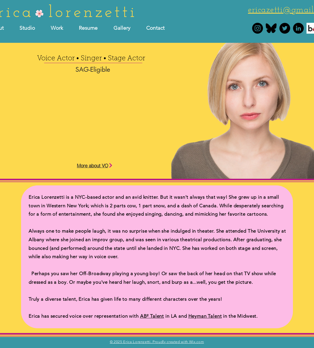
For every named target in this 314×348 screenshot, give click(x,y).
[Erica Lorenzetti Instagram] (257, 28)
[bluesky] (271, 28)
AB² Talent (152, 316)
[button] (92, 28)
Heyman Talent (205, 316)
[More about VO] (95, 165)
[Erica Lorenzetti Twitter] (284, 28)
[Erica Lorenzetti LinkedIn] (298, 28)
